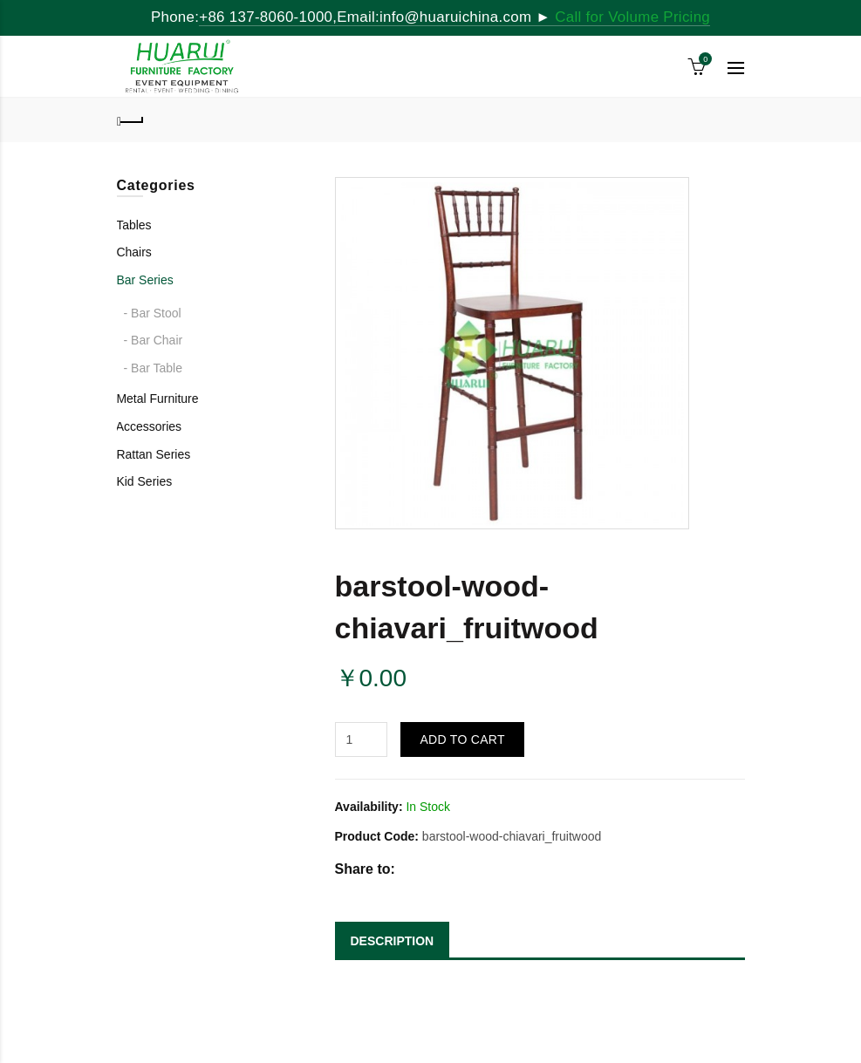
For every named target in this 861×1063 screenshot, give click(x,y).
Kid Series (144, 481)
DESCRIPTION (392, 941)
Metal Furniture (157, 398)
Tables (133, 225)
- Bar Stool (152, 313)
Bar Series (144, 280)
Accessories (148, 426)
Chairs (133, 252)
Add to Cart (462, 739)
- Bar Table (153, 368)
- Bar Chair (153, 340)
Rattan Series (153, 454)
